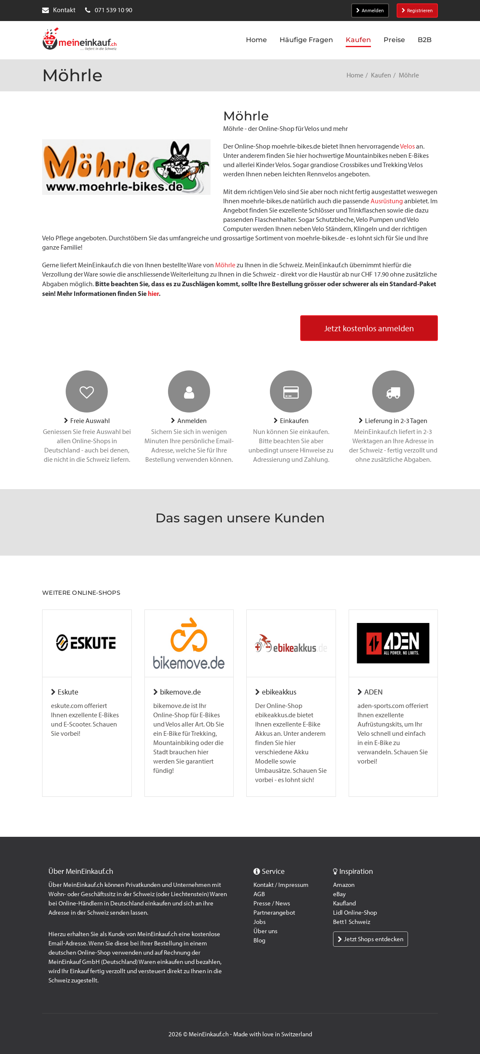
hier (153, 293)
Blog (259, 940)
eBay (339, 894)
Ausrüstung (387, 201)
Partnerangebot (274, 912)
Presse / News (271, 903)
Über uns (265, 931)
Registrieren (417, 10)
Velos (407, 146)
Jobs (259, 922)
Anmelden (370, 10)
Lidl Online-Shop (355, 912)
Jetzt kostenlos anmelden (369, 328)
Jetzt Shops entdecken (370, 939)
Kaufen (381, 75)
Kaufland (344, 903)
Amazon (344, 885)
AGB (259, 894)
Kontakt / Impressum (281, 885)
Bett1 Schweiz (351, 922)
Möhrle (225, 265)
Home (355, 75)
